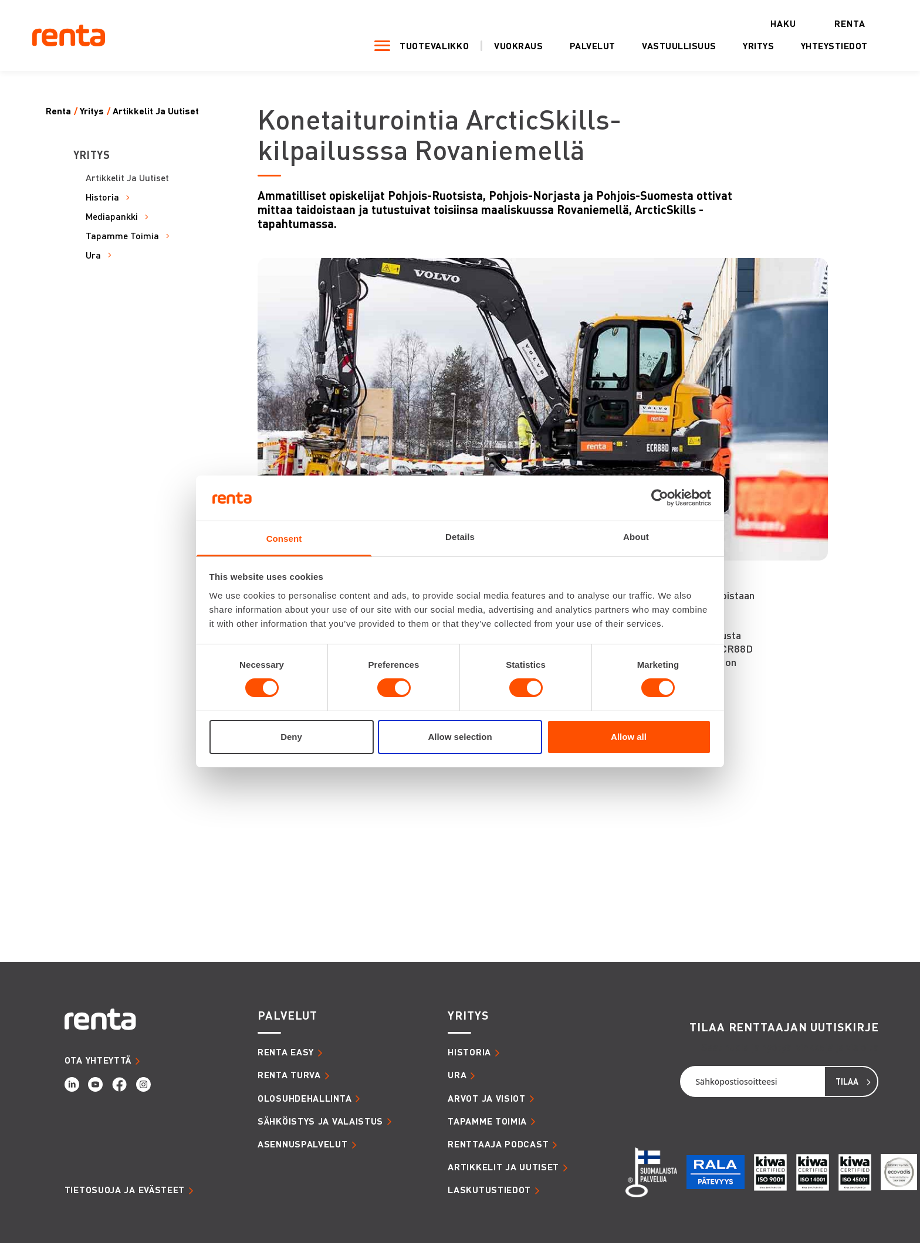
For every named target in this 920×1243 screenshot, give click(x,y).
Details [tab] (460, 537)
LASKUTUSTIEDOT (489, 1190)
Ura (93, 255)
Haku (783, 23)
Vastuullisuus (679, 46)
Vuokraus (518, 46)
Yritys (758, 46)
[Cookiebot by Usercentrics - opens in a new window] (659, 498)
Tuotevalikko (434, 46)
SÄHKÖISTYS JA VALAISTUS (320, 1121)
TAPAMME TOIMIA (487, 1121)
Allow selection (460, 737)
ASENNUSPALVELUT (303, 1144)
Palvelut (592, 46)
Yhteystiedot (834, 46)
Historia (102, 197)
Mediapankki (112, 217)
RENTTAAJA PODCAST (498, 1144)
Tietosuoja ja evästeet (125, 1190)
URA (457, 1075)
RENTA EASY (286, 1052)
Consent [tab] (284, 539)
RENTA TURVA (289, 1075)
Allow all (629, 737)
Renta (849, 23)
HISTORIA (469, 1052)
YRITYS (468, 1015)
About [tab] (636, 537)
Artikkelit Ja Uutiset (156, 111)
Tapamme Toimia (122, 236)
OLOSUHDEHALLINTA (304, 1098)
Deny (291, 737)
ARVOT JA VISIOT (487, 1098)
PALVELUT (287, 1015)
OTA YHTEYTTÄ (98, 1060)
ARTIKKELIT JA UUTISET (503, 1167)
